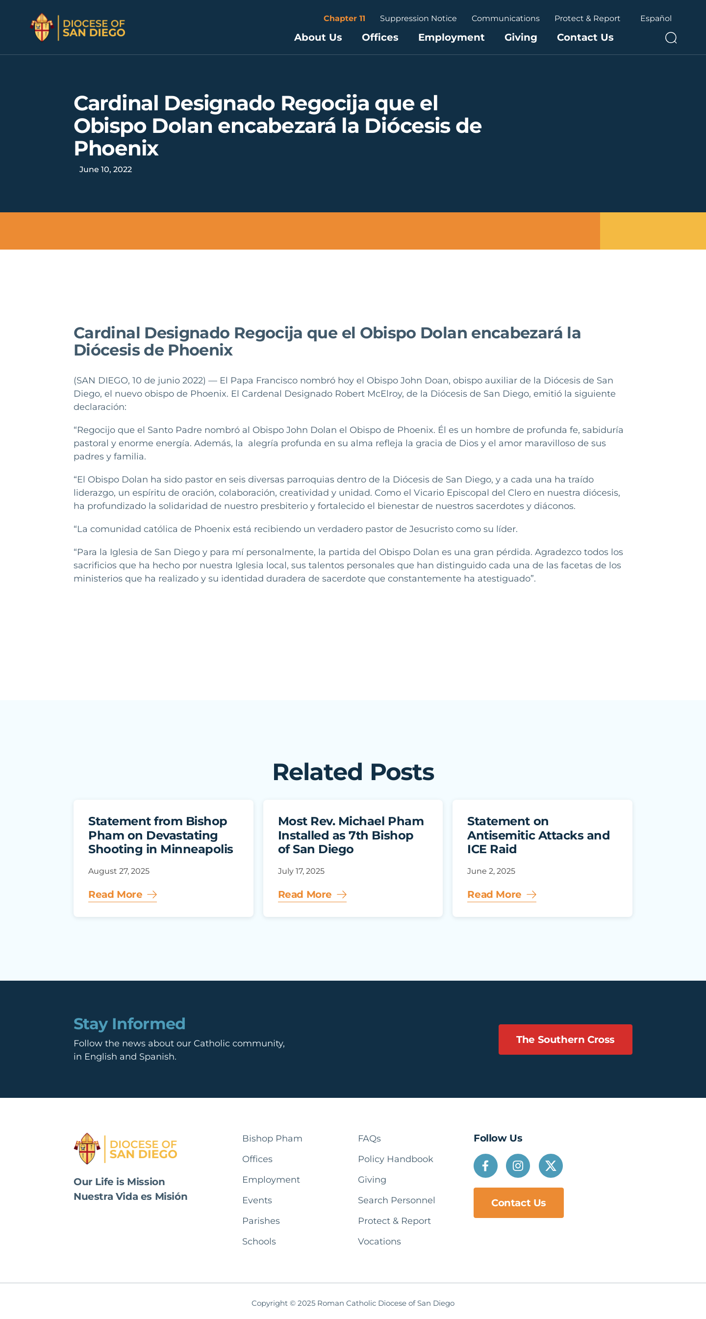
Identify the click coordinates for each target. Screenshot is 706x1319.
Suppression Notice (418, 18)
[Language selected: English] (656, 18)
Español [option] (656, 18)
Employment (451, 37)
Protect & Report (588, 18)
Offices (380, 37)
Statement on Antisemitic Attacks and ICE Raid (538, 835)
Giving (520, 37)
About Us (318, 37)
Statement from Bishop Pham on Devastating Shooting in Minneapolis (160, 835)
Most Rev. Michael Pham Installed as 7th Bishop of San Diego (351, 835)
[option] (656, 18)
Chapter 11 (344, 18)
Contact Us (585, 37)
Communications (506, 18)
